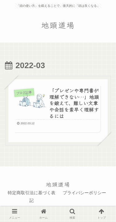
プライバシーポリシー (84, 192)
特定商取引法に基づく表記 (31, 196)
